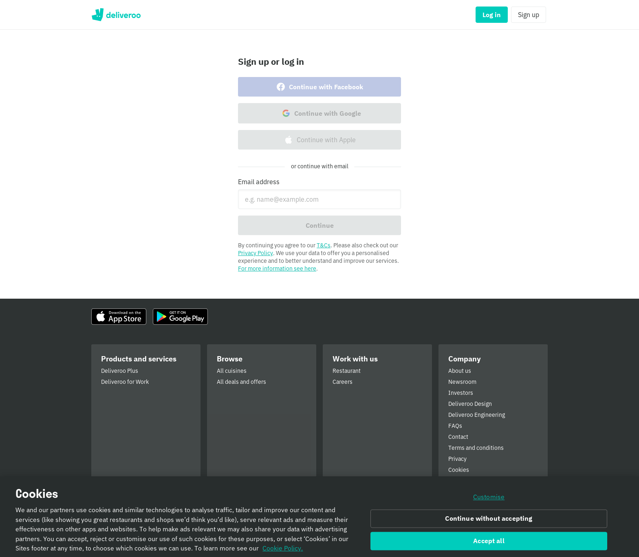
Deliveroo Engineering (476, 414)
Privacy (457, 458)
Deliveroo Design (470, 403)
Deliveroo (116, 14)
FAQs (455, 425)
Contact (458, 436)
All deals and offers (241, 381)
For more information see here (277, 268)
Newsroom (462, 381)
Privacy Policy (255, 253)
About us (459, 370)
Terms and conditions (476, 447)
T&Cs (324, 245)
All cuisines (232, 370)
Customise (489, 500)
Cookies (458, 469)
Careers (343, 381)
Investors (460, 392)
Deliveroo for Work (125, 381)
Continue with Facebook (319, 87)
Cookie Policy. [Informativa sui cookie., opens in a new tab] (282, 551)
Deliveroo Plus (119, 370)
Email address (259, 182)
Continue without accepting (488, 521)
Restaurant (347, 370)
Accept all (489, 544)
